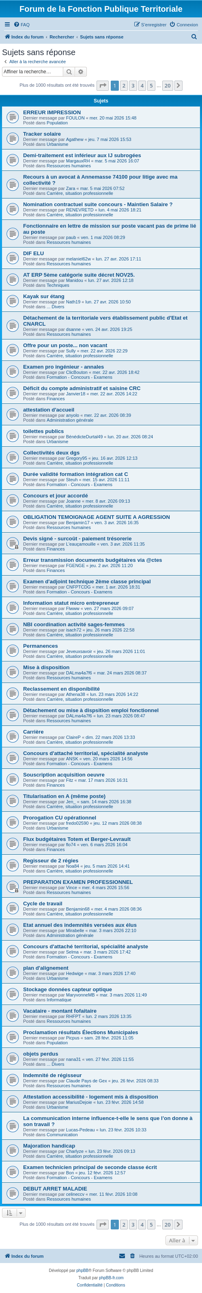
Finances (56, 398)
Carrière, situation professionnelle (80, 193)
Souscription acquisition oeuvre (64, 775)
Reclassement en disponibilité (61, 689)
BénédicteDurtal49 (84, 436)
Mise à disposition (46, 667)
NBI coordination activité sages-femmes (74, 624)
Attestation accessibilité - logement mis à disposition (90, 1097)
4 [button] (142, 85)
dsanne (73, 329)
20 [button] (168, 85)
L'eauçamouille (81, 544)
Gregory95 (76, 458)
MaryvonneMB (80, 994)
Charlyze (75, 1151)
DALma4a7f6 (79, 672)
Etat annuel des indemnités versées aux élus (80, 925)
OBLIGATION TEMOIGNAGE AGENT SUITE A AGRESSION (96, 517)
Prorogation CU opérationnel (59, 818)
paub (71, 237)
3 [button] (132, 85)
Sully (71, 350)
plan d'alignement (46, 968)
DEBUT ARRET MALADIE (55, 1189)
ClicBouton (77, 372)
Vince (71, 887)
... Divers (55, 306)
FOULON (75, 117)
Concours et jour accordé (55, 496)
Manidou (74, 280)
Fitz (69, 780)
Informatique (59, 999)
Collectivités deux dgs (51, 453)
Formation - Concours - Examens (79, 377)
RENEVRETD (80, 209)
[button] (103, 85)
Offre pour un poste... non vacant (65, 345)
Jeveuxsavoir (79, 651)
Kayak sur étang (43, 296)
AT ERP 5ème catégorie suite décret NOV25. (79, 275)
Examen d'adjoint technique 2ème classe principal (87, 581)
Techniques (58, 285)
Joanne (73, 501)
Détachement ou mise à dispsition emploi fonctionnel (91, 710)
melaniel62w (78, 258)
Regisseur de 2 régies (50, 861)
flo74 (71, 844)
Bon (70, 1172)
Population (57, 122)
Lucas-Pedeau (80, 1129)
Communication (62, 1134)
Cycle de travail (42, 903)
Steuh (72, 479)
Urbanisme (57, 144)
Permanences (40, 646)
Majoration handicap (49, 1146)
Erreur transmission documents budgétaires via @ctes (92, 560)
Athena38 (75, 694)
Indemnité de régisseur (52, 1075)
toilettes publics (43, 431)
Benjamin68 (78, 909)
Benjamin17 (78, 522)
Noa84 (72, 866)
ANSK (72, 758)
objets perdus (40, 1054)
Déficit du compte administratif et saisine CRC (81, 388)
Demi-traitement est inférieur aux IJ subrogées (82, 155)
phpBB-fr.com (111, 1278)
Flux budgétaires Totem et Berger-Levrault (77, 839)
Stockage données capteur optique (67, 989)
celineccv (75, 1194)
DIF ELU (33, 253)
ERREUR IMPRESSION (52, 112)
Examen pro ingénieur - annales (63, 367)
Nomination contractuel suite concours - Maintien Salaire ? (98, 204)
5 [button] (151, 85)
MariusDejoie (79, 1102)
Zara (70, 188)
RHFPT (73, 1016)
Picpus (73, 1037)
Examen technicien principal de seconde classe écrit (90, 1167)
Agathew (75, 139)
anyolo (72, 415)
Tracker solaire (42, 134)
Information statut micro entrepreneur (71, 603)
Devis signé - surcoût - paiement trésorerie (77, 539)
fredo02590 (77, 823)
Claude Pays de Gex (86, 1080)
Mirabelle (75, 930)
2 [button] (123, 85)
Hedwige (75, 973)
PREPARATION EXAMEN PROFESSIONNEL (78, 882)
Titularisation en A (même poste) (64, 796)
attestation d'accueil (48, 410)
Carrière (33, 732)
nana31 (73, 1059)
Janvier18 (76, 393)
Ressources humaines (69, 165)
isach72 (74, 629)
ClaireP (73, 737)
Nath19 (73, 301)
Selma (72, 951)
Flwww (73, 608)
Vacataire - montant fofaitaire (60, 1011)
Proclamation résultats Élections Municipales (80, 1032)
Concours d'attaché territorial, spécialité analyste (85, 753)
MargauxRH (78, 160)
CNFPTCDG (78, 587)
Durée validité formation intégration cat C (75, 474)
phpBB (82, 1270)
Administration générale (70, 420)
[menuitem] (21, 25)
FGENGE (75, 565)
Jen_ (71, 801)
